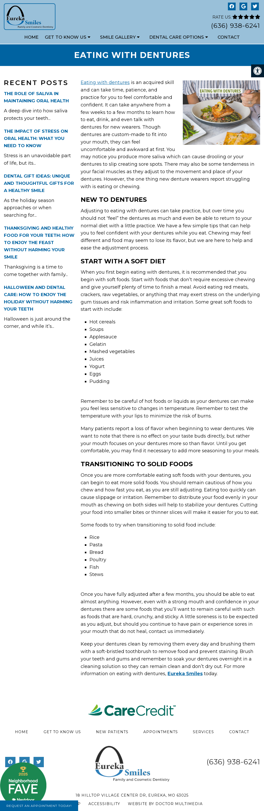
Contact (229, 37)
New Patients (112, 732)
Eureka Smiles (185, 673)
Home (31, 37)
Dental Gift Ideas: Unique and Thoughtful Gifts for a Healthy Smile (39, 183)
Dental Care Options (176, 37)
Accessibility (104, 803)
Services (203, 732)
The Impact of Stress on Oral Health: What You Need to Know (36, 138)
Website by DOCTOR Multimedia (165, 803)
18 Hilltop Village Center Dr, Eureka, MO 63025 (132, 795)
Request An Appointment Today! (39, 806)
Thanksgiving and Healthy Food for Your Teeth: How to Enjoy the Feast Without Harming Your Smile (39, 242)
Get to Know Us (65, 37)
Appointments (160, 732)
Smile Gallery (118, 37)
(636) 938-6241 (235, 25)
